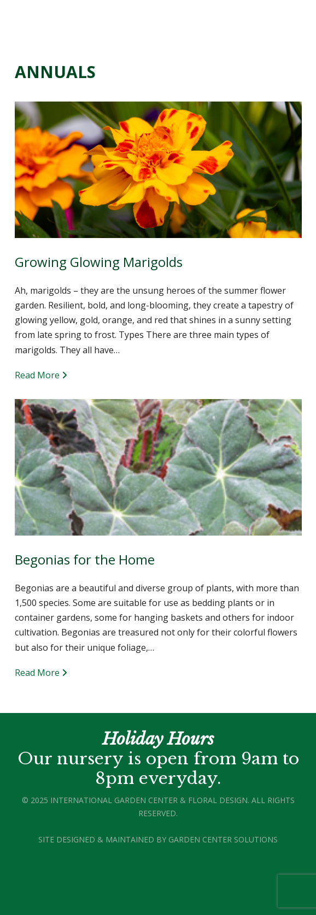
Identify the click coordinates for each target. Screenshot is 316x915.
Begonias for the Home (85, 559)
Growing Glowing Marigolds (99, 262)
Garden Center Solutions (223, 839)
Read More (41, 375)
